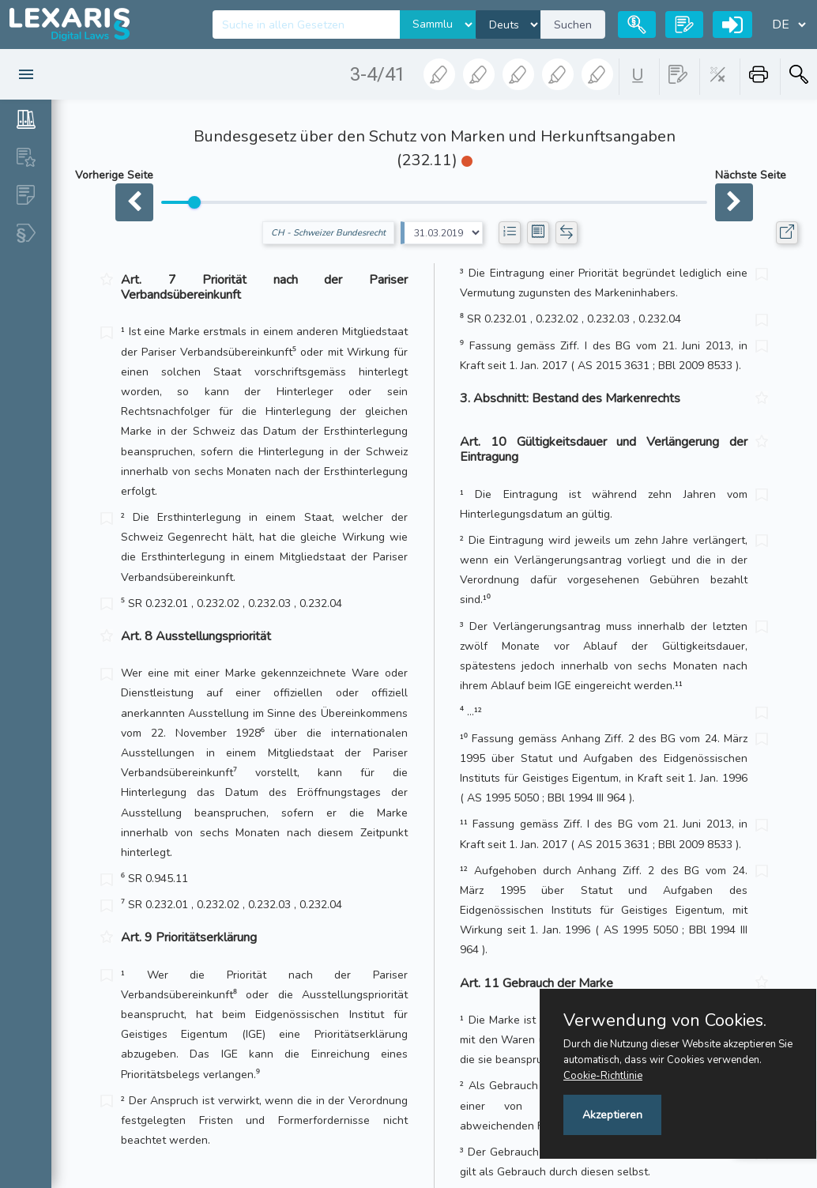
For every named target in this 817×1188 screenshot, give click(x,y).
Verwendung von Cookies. (664, 1020)
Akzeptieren (612, 1114)
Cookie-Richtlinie (602, 1076)
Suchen (573, 24)
